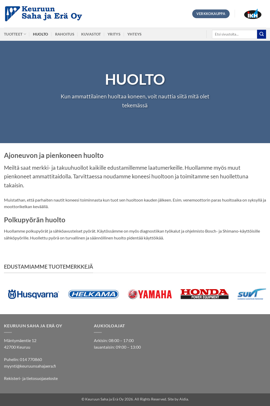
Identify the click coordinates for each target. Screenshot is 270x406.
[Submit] (261, 34)
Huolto (40, 34)
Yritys (114, 34)
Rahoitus (64, 34)
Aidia (183, 399)
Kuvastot (91, 34)
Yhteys (134, 34)
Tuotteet (15, 34)
